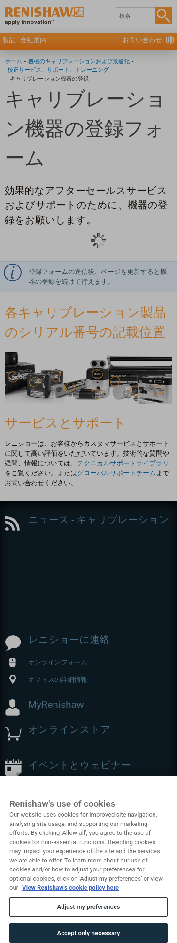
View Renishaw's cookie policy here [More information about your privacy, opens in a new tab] (70, 902)
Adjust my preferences (88, 920)
